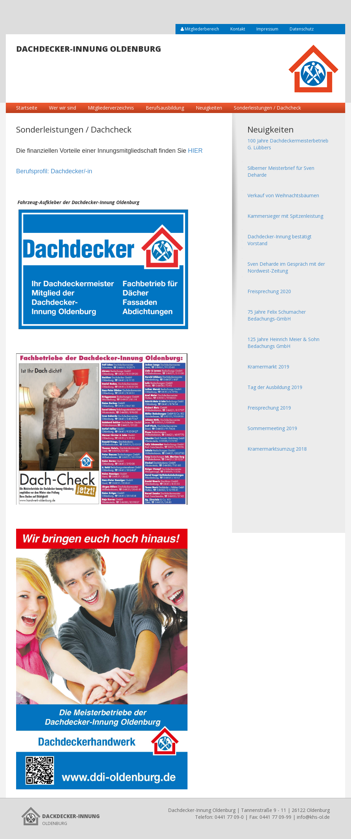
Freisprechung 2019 (269, 407)
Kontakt (237, 29)
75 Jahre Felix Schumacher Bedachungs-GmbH (276, 315)
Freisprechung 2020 (269, 291)
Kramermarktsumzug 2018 (277, 449)
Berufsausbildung (165, 107)
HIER (195, 150)
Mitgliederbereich (200, 29)
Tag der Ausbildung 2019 (274, 387)
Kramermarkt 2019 (268, 366)
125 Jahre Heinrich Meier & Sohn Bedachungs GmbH (283, 342)
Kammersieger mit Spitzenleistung (285, 216)
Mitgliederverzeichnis (111, 107)
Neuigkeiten (209, 107)
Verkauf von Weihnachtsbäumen (283, 195)
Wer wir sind (62, 107)
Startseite (26, 107)
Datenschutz (302, 29)
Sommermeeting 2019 (272, 428)
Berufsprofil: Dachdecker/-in (54, 171)
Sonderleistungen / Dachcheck (267, 107)
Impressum (267, 29)
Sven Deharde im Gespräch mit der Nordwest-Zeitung (286, 267)
